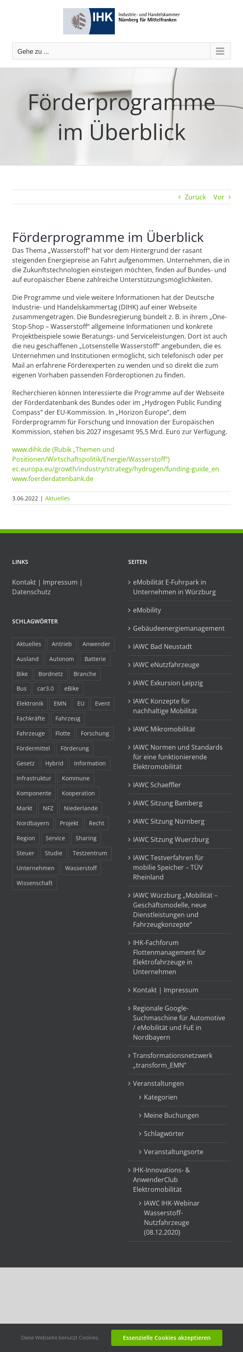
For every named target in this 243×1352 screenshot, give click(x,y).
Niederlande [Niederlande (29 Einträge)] (81, 808)
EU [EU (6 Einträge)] (81, 703)
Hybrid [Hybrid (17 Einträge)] (54, 763)
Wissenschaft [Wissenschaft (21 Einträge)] (35, 883)
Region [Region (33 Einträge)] (26, 838)
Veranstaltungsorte (173, 1151)
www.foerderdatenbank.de (52, 478)
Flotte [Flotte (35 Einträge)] (62, 733)
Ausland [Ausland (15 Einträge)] (28, 659)
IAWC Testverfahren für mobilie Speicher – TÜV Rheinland (168, 867)
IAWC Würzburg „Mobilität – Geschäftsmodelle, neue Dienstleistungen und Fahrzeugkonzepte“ (175, 910)
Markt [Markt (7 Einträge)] (24, 808)
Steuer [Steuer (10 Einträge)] (25, 853)
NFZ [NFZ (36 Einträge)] (48, 808)
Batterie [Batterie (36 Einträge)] (95, 659)
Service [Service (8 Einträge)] (55, 838)
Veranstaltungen (158, 1083)
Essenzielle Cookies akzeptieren (167, 1337)
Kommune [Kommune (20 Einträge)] (76, 778)
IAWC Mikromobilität (164, 729)
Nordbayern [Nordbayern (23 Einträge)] (33, 823)
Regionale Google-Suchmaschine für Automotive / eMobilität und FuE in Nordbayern (179, 1023)
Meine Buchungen (171, 1115)
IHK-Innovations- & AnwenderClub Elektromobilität (161, 1180)
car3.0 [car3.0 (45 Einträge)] (45, 688)
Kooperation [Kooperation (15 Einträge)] (78, 793)
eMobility (147, 610)
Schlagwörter (164, 1133)
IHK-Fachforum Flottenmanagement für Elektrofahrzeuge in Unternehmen (169, 957)
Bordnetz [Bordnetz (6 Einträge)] (50, 674)
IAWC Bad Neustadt (162, 646)
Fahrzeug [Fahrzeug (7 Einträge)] (67, 718)
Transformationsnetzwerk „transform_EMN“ (172, 1060)
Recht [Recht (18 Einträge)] (96, 823)
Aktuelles (57, 498)
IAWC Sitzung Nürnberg (169, 821)
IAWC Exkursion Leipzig (168, 682)
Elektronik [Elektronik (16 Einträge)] (30, 703)
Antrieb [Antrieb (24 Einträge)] (62, 644)
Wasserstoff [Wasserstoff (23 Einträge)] (81, 868)
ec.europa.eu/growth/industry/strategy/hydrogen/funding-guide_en (115, 468)
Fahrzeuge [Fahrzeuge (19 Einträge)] (31, 733)
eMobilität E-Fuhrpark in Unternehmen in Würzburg (174, 587)
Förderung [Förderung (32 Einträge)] (75, 748)
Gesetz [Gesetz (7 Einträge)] (26, 763)
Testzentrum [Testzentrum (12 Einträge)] (90, 853)
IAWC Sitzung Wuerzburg (171, 839)
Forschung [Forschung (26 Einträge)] (95, 733)
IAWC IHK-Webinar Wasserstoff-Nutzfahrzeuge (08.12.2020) (172, 1218)
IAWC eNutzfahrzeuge (166, 664)
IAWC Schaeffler (157, 784)
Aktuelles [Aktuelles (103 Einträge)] (29, 644)
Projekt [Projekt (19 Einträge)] (69, 823)
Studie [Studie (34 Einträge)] (53, 853)
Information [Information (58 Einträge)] (90, 763)
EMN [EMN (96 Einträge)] (60, 703)
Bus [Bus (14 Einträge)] (22, 688)
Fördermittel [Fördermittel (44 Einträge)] (33, 748)
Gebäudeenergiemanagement (179, 628)
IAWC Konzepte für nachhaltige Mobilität (165, 706)
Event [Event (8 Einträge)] (102, 703)
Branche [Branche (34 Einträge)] (85, 674)
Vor (218, 197)
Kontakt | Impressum (166, 989)
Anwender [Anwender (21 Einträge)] (96, 644)
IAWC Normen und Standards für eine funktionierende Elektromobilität (178, 757)
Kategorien (160, 1097)
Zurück (195, 197)
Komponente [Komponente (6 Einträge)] (34, 793)
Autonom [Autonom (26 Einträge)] (61, 659)
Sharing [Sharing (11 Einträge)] (86, 838)
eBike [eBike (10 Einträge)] (71, 688)
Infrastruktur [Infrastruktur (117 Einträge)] (34, 778)
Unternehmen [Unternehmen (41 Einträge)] (36, 868)
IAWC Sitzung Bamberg (168, 803)
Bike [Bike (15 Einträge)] (22, 674)
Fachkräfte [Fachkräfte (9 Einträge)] (31, 718)
